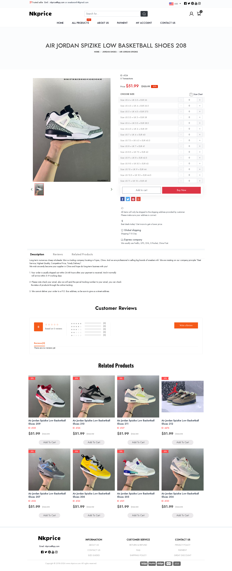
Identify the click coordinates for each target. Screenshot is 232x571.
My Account (144, 23)
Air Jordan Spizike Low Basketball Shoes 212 (180, 422)
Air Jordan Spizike (128, 52)
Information (94, 539)
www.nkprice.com (73, 563)
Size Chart (196, 94)
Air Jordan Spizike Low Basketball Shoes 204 (180, 495)
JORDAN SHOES (109, 52)
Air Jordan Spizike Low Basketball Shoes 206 (91, 495)
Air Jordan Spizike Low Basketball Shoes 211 (135, 422)
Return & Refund (138, 544)
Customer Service (138, 539)
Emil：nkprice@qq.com (54, 2)
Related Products (82, 254)
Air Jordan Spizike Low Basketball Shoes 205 (135, 495)
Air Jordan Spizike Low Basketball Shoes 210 (91, 422)
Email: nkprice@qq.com (49, 546)
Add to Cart (49, 442)
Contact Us (167, 23)
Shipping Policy (138, 555)
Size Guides (94, 555)
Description (37, 254)
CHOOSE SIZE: (127, 94)
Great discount (182, 555)
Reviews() (39, 343)
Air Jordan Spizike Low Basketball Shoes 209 (47, 422)
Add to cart (141, 190)
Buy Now (181, 190)
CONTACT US (182, 539)
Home (60, 23)
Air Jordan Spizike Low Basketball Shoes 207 (47, 495)
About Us (103, 23)
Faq (138, 550)
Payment (122, 23)
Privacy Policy (182, 544)
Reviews (58, 254)
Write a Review (186, 325)
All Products (81, 23)
